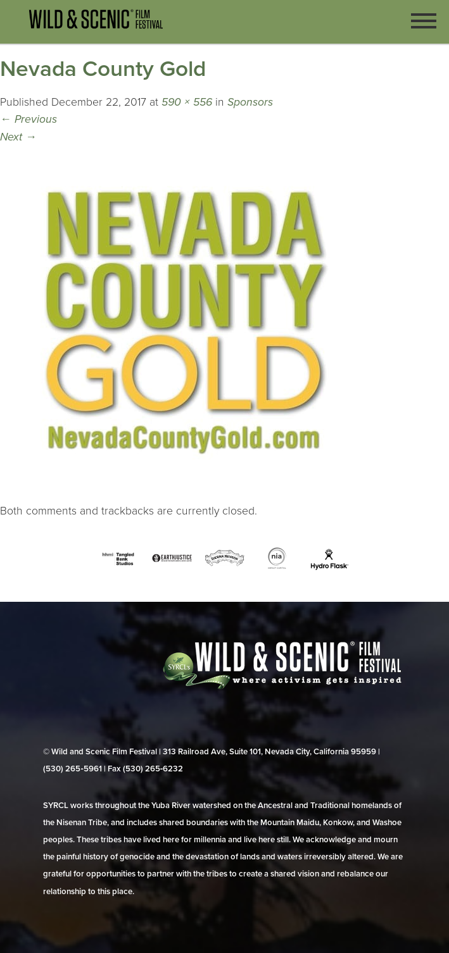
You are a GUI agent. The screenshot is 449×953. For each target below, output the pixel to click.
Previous (28, 119)
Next (18, 137)
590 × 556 (186, 102)
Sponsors (250, 102)
